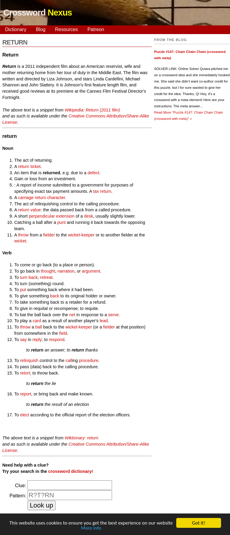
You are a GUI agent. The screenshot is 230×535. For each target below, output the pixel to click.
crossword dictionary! (70, 471)
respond (57, 339)
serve (113, 314)
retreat (46, 277)
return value (29, 209)
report (25, 394)
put (23, 289)
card (37, 320)
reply (37, 339)
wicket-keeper (81, 235)
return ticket (29, 166)
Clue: (20, 485)
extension (65, 216)
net (72, 314)
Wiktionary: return (81, 437)
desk (88, 216)
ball (38, 327)
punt (61, 222)
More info (91, 528)
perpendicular (42, 216)
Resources (66, 29)
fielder (49, 235)
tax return (102, 191)
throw (23, 235)
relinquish (29, 360)
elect (24, 414)
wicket (20, 241)
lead (104, 320)
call (69, 360)
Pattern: (18, 495)
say (23, 339)
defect (93, 172)
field (63, 333)
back (54, 296)
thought (48, 271)
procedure (89, 360)
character (56, 197)
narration (66, 271)
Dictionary (15, 29)
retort (25, 373)
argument (91, 271)
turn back (29, 277)
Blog (40, 29)
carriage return (32, 197)
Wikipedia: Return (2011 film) (92, 110)
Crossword (37, 12)
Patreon (96, 29)
